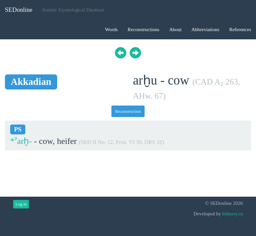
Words (111, 29)
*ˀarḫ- (21, 141)
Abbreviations (205, 29)
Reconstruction (128, 111)
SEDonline (18, 9)
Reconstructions (143, 29)
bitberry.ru (232, 213)
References (240, 29)
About (175, 29)
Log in (21, 204)
